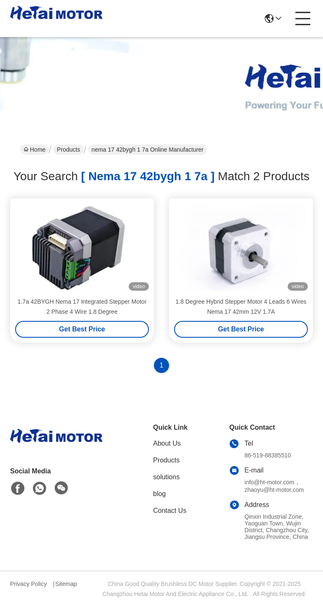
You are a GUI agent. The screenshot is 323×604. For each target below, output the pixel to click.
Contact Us (169, 510)
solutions (166, 477)
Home (34, 149)
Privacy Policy (28, 583)
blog (159, 493)
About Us (167, 443)
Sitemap (66, 583)
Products (68, 149)
